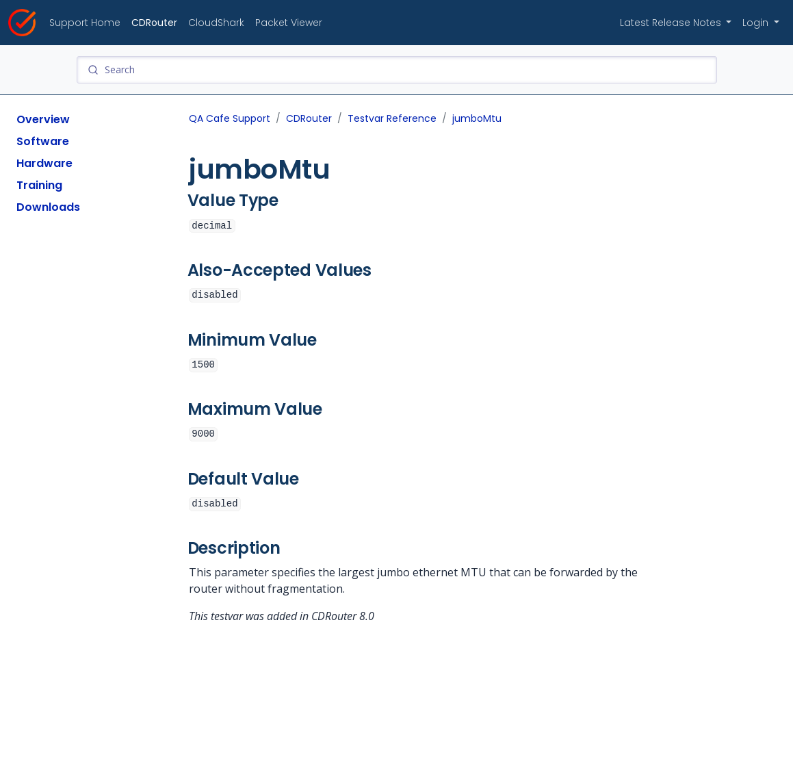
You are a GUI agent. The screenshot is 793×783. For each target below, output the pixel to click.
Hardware (44, 163)
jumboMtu (477, 118)
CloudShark (216, 22)
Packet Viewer (288, 22)
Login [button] (756, 22)
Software (42, 141)
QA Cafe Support (229, 118)
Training (39, 185)
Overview (43, 119)
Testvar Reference (392, 118)
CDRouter (154, 22)
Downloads (48, 207)
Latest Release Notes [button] (672, 22)
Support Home (84, 22)
